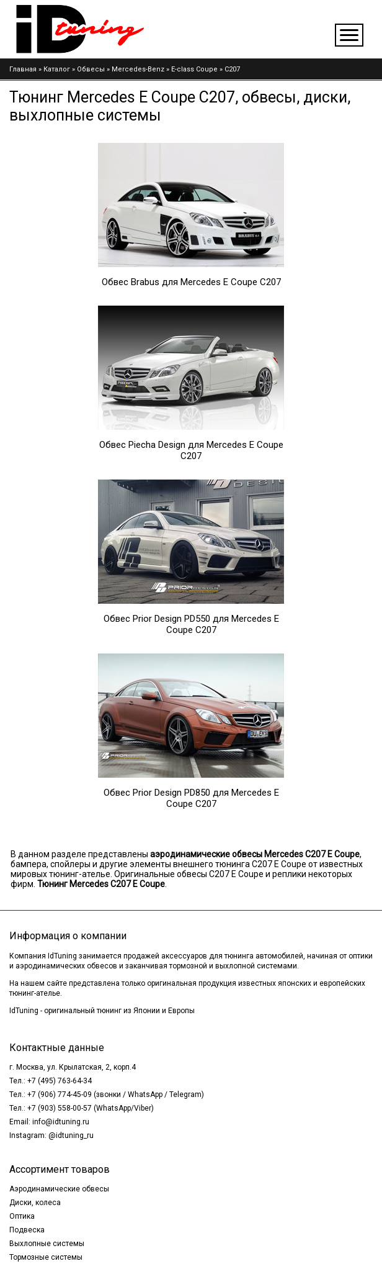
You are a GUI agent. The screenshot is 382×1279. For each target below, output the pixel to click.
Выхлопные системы (46, 1243)
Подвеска (27, 1230)
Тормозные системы (45, 1257)
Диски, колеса (35, 1202)
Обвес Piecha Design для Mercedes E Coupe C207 (191, 450)
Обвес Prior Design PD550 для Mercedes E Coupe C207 (191, 624)
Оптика (22, 1216)
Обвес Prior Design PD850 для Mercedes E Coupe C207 (191, 798)
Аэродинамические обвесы (59, 1189)
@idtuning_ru (71, 1135)
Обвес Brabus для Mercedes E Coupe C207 (191, 282)
